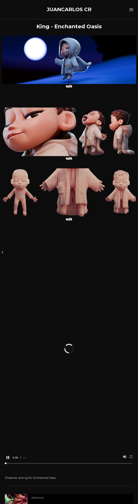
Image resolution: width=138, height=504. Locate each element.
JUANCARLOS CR (69, 9)
